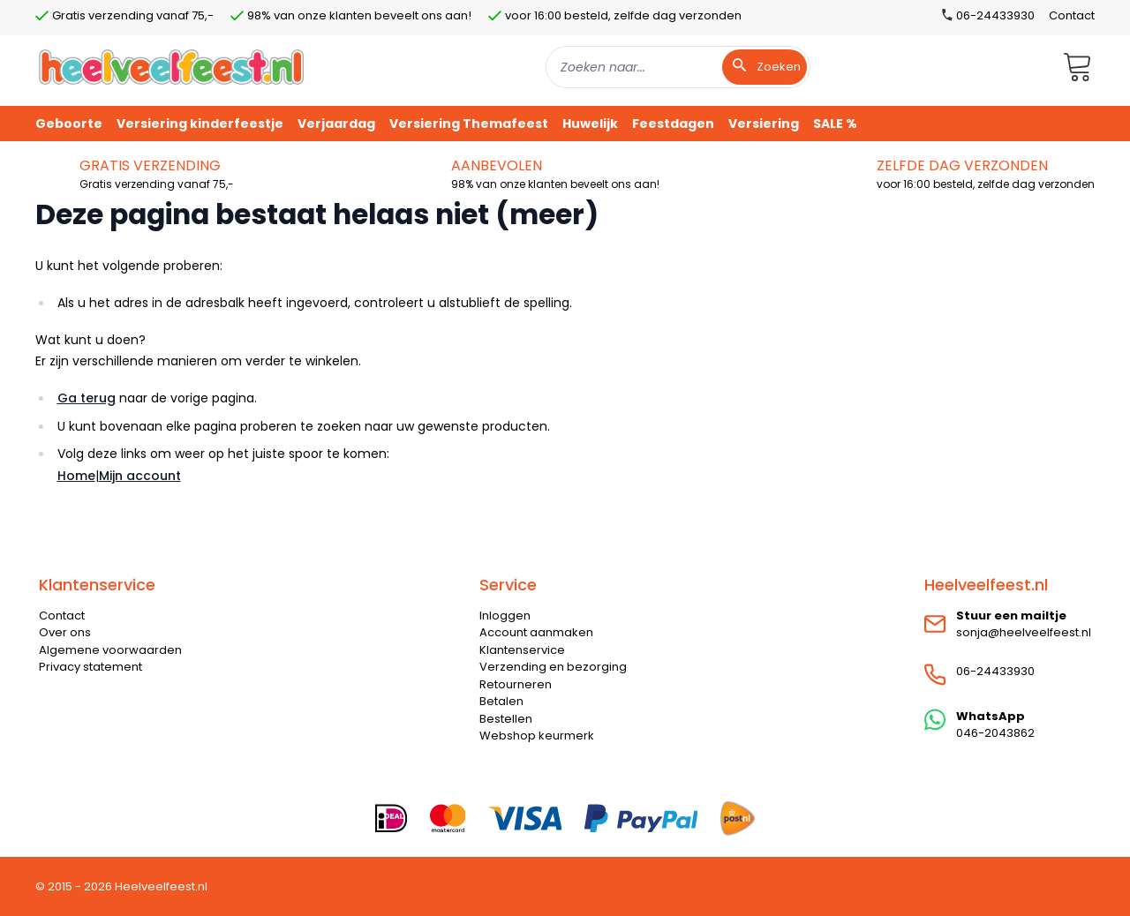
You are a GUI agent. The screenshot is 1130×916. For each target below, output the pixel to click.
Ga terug (86, 398)
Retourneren (515, 684)
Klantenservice (522, 650)
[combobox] (678, 67)
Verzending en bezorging (553, 666)
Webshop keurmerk (536, 735)
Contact (1072, 15)
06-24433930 (995, 671)
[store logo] (171, 66)
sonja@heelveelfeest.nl (1023, 632)
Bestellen (505, 718)
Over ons (65, 632)
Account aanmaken (536, 632)
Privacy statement (90, 666)
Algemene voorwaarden (110, 650)
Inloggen (505, 615)
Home (76, 475)
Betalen (501, 701)
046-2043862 (995, 733)
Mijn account (140, 475)
